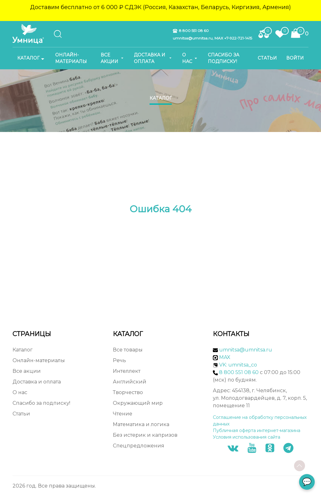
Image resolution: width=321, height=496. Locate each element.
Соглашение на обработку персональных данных (260, 420)
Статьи (267, 58)
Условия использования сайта (246, 437)
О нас (190, 58)
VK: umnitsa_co (238, 365)
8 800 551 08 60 (191, 31)
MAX (221, 357)
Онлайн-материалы (71, 58)
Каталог (31, 58)
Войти (295, 58)
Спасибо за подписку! (223, 58)
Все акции (112, 58)
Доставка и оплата (153, 58)
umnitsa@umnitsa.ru (245, 350)
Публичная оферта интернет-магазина (256, 430)
